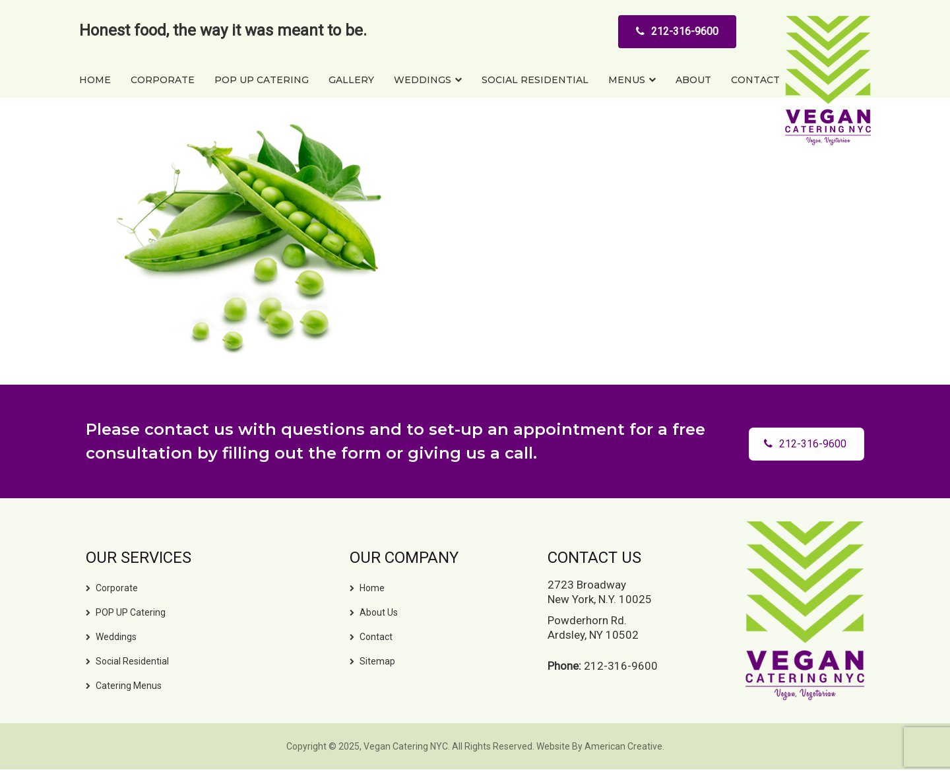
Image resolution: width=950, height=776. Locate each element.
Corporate (117, 588)
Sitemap (377, 661)
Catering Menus (129, 685)
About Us (379, 612)
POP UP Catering (131, 612)
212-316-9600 (677, 31)
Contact (376, 636)
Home (372, 588)
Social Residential (132, 661)
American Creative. (624, 746)
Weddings (116, 636)
